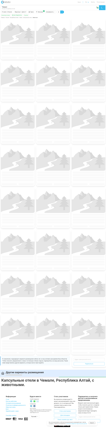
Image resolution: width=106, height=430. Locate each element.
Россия (7, 17)
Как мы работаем (11, 401)
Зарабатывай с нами (12, 411)
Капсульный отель (27, 17)
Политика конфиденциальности (16, 405)
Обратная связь (11, 407)
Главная (3, 17)
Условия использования (13, 403)
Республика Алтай (14, 17)
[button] (20, 12)
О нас (7, 399)
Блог (79, 2)
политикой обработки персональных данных (76, 423)
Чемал (20, 17)
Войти (93, 2)
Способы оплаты (11, 415)
